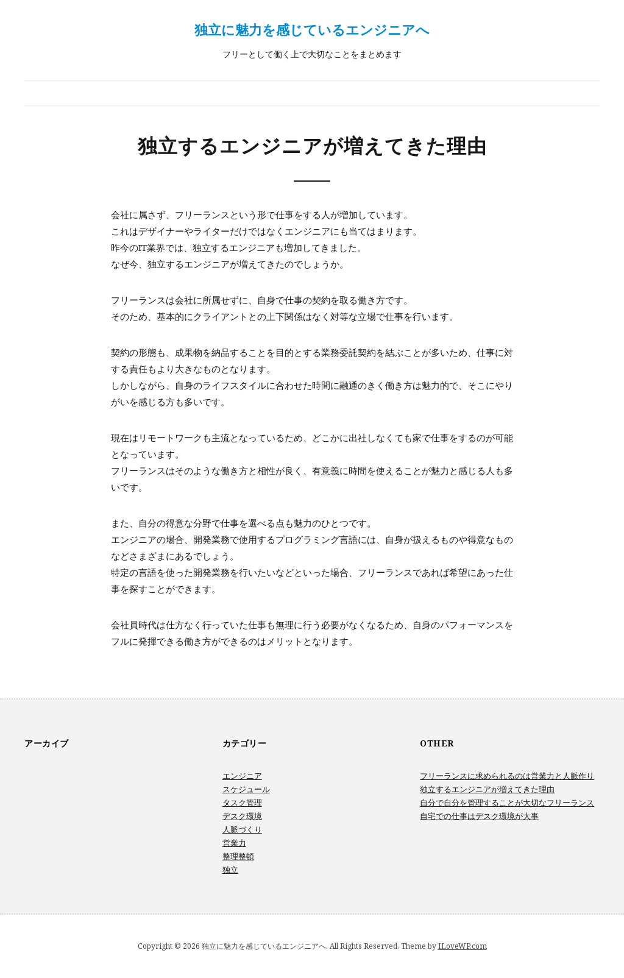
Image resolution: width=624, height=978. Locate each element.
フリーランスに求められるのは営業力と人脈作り (507, 775)
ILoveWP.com (462, 946)
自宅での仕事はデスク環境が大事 (479, 815)
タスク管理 (242, 802)
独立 (230, 869)
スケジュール (246, 789)
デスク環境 (242, 815)
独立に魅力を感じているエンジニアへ (312, 29)
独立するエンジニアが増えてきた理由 (487, 789)
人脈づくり (242, 829)
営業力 (234, 842)
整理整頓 (238, 856)
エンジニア (242, 775)
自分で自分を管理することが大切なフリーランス (507, 802)
